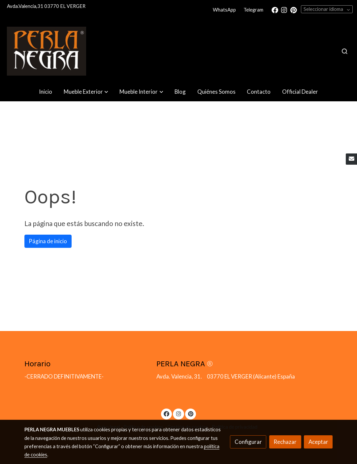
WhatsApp (224, 10)
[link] (46, 51)
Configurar (248, 441)
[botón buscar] (344, 51)
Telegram (253, 10)
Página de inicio (48, 241)
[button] (86, 92)
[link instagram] (284, 9)
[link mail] (351, 159)
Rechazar (285, 441)
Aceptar (318, 441)
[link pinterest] (293, 9)
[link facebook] (275, 9)
